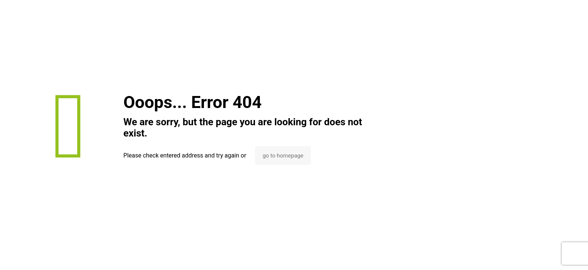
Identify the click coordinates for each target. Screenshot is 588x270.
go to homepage (282, 155)
